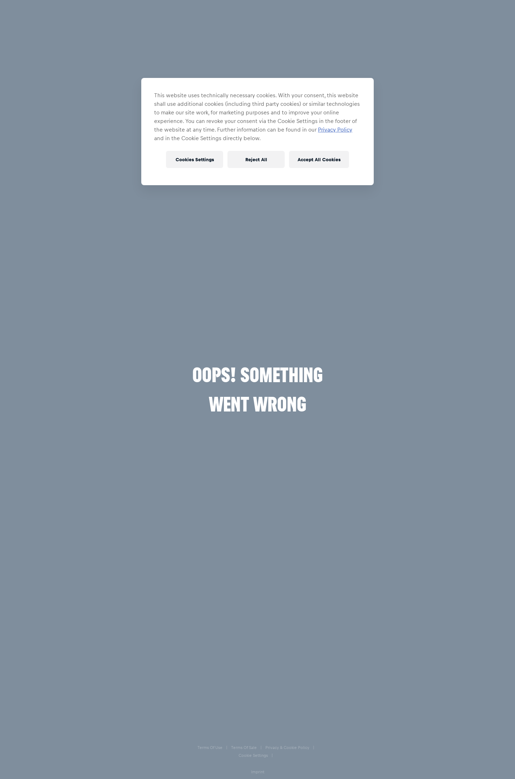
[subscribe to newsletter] (129, 719)
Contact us (393, 674)
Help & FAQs (281, 675)
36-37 (480, 100)
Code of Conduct (409, 772)
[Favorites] (482, 13)
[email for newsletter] (72, 719)
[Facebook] (383, 718)
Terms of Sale (153, 772)
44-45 (374, 100)
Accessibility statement (365, 772)
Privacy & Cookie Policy (194, 772)
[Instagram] (397, 718)
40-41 (427, 100)
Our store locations (403, 688)
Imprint (263, 772)
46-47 (347, 100)
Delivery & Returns (289, 689)
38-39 (454, 100)
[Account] (466, 13)
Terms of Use (123, 772)
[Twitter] (410, 718)
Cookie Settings (236, 772)
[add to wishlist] (480, 124)
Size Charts (280, 703)
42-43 (400, 100)
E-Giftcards (280, 718)
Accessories (63, 33)
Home (29, 33)
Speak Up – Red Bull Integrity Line (306, 772)
